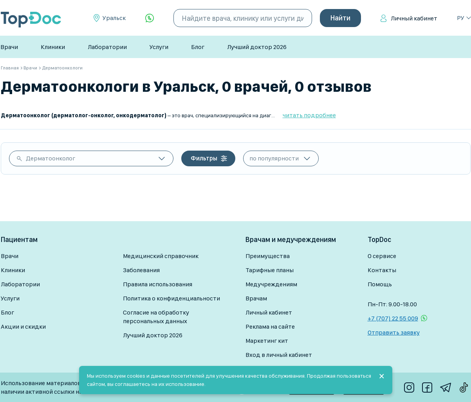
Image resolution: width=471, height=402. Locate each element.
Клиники (53, 47)
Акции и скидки (23, 326)
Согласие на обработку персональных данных (156, 317)
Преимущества (267, 256)
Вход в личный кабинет (278, 354)
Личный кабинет (414, 18)
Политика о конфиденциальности (171, 298)
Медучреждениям (271, 284)
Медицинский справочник (161, 256)
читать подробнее (309, 115)
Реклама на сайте (270, 326)
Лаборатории (107, 47)
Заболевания (141, 270)
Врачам (256, 298)
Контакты (382, 270)
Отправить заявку (394, 332)
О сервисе (382, 256)
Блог (197, 47)
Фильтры (204, 158)
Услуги (159, 47)
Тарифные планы (269, 270)
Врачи (9, 47)
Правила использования (157, 284)
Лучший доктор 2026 (257, 47)
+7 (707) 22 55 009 (393, 318)
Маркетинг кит (266, 340)
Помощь (380, 284)
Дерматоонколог (50, 158)
